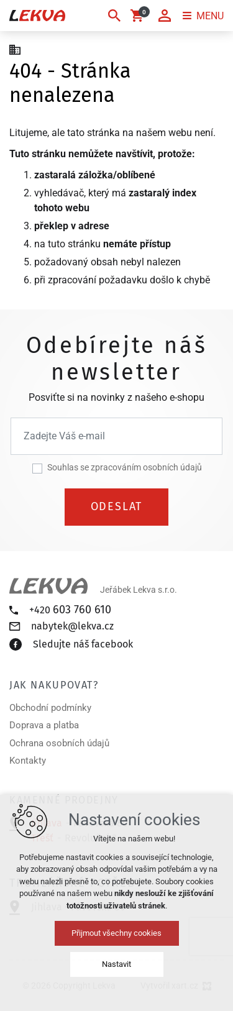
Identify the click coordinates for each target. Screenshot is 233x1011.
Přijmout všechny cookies (116, 933)
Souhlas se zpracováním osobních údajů (124, 467)
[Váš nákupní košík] (139, 15)
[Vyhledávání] (114, 15)
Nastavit (116, 964)
